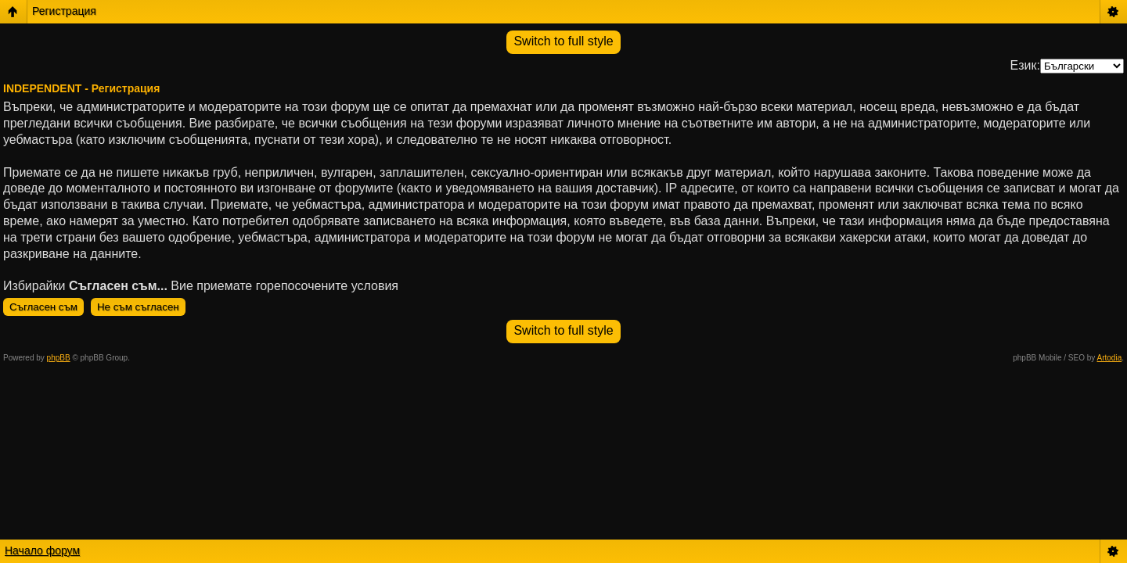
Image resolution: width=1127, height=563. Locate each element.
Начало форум (42, 550)
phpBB (58, 357)
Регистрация (64, 11)
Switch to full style (563, 41)
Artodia (1109, 357)
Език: (1025, 65)
